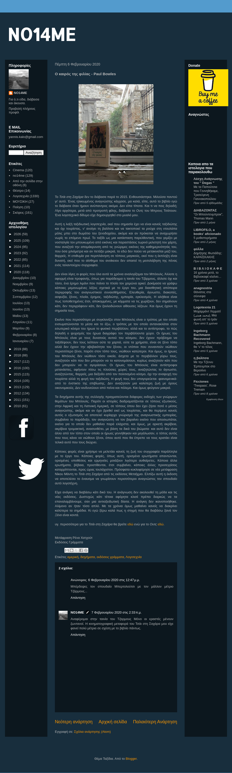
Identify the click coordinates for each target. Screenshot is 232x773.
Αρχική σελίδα (113, 721)
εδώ (130, 524)
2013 (18, 387)
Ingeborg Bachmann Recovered (202, 335)
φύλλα (198, 249)
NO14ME (41, 34)
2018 (18, 355)
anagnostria (203, 288)
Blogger (131, 759)
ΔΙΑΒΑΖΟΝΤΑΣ (205, 210)
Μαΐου (17, 316)
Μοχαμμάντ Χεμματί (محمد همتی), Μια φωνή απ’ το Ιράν (207, 315)
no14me (18, 175)
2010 (18, 406)
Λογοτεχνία (134, 557)
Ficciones (201, 381)
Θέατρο (18, 190)
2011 (18, 400)
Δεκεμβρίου (21, 278)
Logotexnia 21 (204, 307)
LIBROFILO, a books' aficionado (207, 232)
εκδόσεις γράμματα (110, 557)
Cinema (18, 170)
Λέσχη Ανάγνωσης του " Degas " (208, 181)
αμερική (73, 557)
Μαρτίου (19, 328)
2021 (18, 266)
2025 (18, 240)
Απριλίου (19, 322)
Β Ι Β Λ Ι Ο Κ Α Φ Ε (208, 268)
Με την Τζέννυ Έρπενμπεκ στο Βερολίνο (204, 366)
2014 (18, 381)
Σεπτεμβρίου (22, 297)
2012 (18, 393)
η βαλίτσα (201, 358)
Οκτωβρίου (21, 290)
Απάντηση (78, 598)
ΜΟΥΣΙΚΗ (20, 201)
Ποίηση (18, 207)
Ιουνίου (18, 309)
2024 (18, 247)
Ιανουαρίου (21, 341)
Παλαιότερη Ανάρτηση (155, 721)
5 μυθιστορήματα (205, 238)
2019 (18, 349)
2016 (18, 368)
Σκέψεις (18, 212)
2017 (18, 361)
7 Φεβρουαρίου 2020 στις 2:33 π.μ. (116, 612)
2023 (18, 253)
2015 (18, 374)
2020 (18, 272)
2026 (18, 234)
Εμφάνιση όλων (214, 399)
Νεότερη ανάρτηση (74, 721)
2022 (18, 259)
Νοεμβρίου (21, 284)
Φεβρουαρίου (23, 335)
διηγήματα (87, 557)
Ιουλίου (18, 303)
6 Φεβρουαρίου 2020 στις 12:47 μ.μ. (114, 580)
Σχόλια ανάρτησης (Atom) (92, 732)
